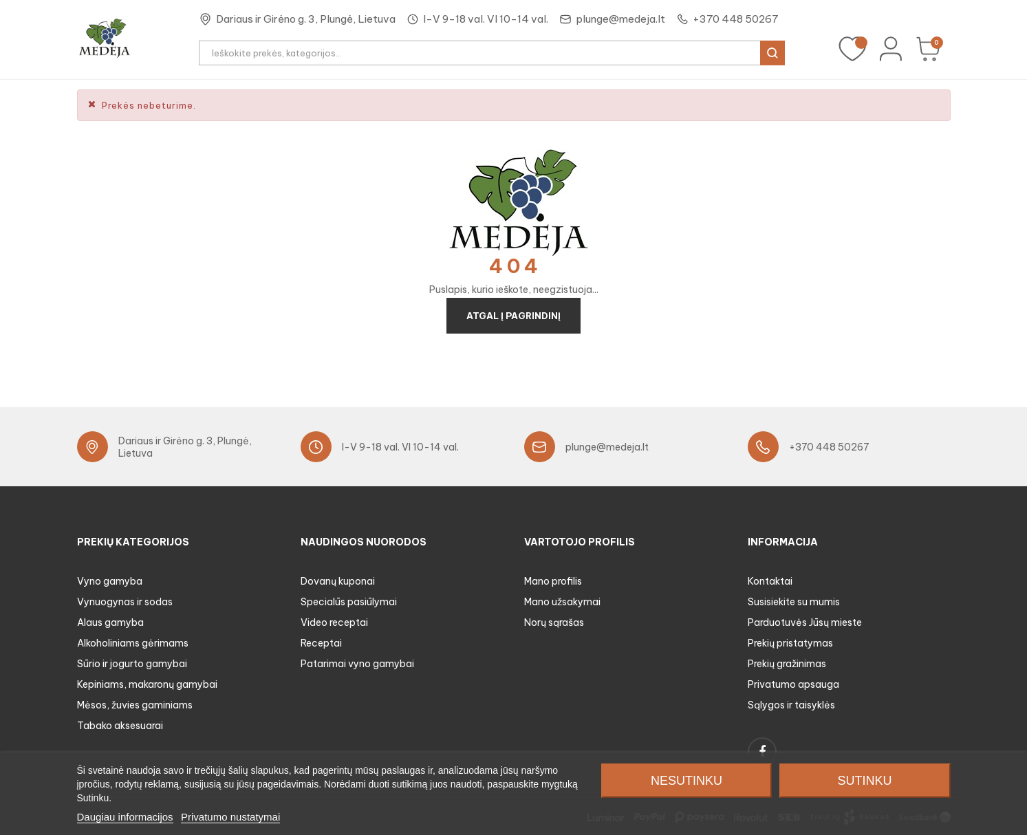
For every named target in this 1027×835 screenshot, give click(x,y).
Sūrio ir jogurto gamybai (132, 664)
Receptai (321, 643)
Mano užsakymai (562, 602)
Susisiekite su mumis (794, 602)
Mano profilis (553, 581)
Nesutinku (686, 781)
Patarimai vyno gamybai (357, 664)
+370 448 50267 (736, 18)
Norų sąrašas (554, 622)
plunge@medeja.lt (620, 18)
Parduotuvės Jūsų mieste (805, 622)
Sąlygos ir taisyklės (791, 705)
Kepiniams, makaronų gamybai (147, 684)
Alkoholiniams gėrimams (132, 643)
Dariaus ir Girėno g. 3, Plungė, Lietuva (306, 18)
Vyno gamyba (109, 581)
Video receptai (334, 622)
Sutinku (865, 781)
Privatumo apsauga (793, 684)
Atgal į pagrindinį (513, 315)
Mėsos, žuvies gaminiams (135, 705)
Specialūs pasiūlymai (349, 602)
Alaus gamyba (110, 622)
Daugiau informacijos (125, 817)
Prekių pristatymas (790, 643)
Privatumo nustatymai (230, 817)
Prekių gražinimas (787, 664)
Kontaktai (770, 581)
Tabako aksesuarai (120, 725)
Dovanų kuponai (338, 581)
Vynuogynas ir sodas (125, 602)
